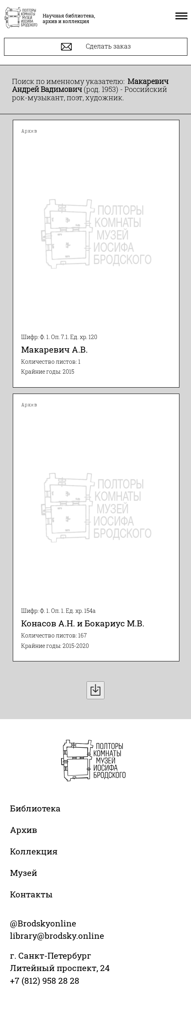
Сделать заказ (96, 46)
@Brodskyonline (43, 923)
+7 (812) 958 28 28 (44, 980)
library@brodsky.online (57, 935)
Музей (23, 872)
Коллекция (33, 851)
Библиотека (35, 808)
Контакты (31, 894)
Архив (23, 829)
